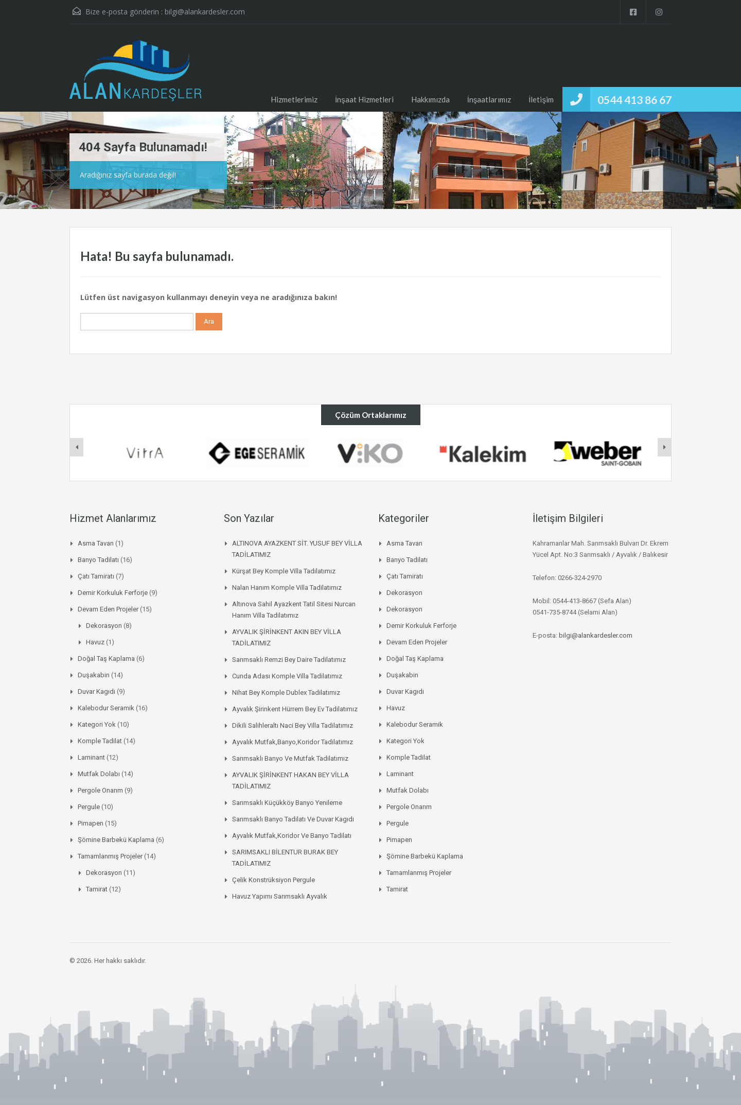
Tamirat (97, 889)
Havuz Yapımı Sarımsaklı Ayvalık (279, 896)
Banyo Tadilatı (98, 560)
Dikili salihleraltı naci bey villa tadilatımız (292, 725)
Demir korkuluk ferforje (113, 593)
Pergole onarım (100, 790)
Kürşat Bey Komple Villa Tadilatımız (284, 571)
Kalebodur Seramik (106, 708)
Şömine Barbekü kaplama (116, 840)
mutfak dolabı (99, 774)
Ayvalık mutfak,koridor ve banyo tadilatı (291, 835)
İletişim (541, 99)
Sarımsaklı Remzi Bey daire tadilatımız (289, 659)
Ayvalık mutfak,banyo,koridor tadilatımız (292, 742)
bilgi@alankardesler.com (205, 11)
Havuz (95, 642)
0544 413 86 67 (634, 99)
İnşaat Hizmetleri (364, 99)
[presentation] (76, 447)
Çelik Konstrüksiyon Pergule (273, 880)
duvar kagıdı (96, 691)
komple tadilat (100, 741)
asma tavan (96, 543)
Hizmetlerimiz (294, 99)
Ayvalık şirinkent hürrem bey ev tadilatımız (295, 709)
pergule (89, 807)
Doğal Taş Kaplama (106, 658)
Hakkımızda (430, 99)
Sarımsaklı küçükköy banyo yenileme (287, 802)
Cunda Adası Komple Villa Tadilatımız (287, 676)
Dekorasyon (104, 625)
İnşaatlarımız (489, 99)
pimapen (90, 823)
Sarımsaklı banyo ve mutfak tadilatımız (290, 758)
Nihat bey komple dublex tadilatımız (286, 692)
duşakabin (94, 675)
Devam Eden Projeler (108, 609)
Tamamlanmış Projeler (110, 856)
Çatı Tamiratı (96, 576)
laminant (91, 757)
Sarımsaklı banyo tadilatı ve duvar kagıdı (293, 819)
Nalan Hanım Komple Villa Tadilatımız (287, 587)
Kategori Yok (97, 724)
